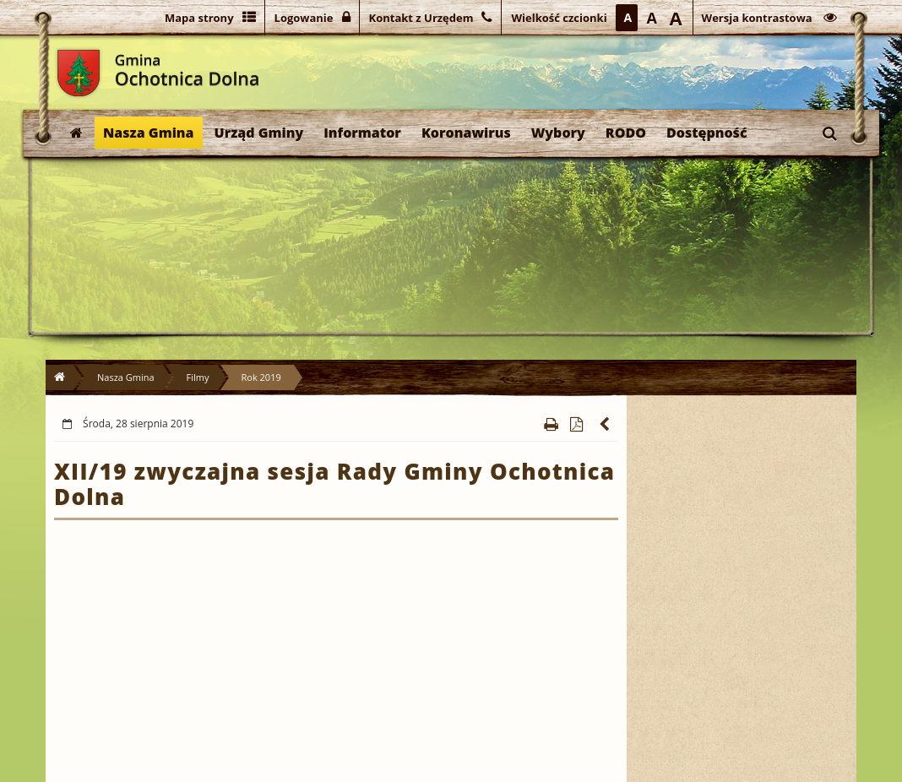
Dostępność (706, 132)
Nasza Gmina (148, 132)
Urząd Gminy (259, 132)
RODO (626, 132)
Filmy (198, 377)
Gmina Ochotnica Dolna (78, 73)
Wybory (558, 132)
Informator (362, 132)
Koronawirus (466, 132)
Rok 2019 (261, 377)
